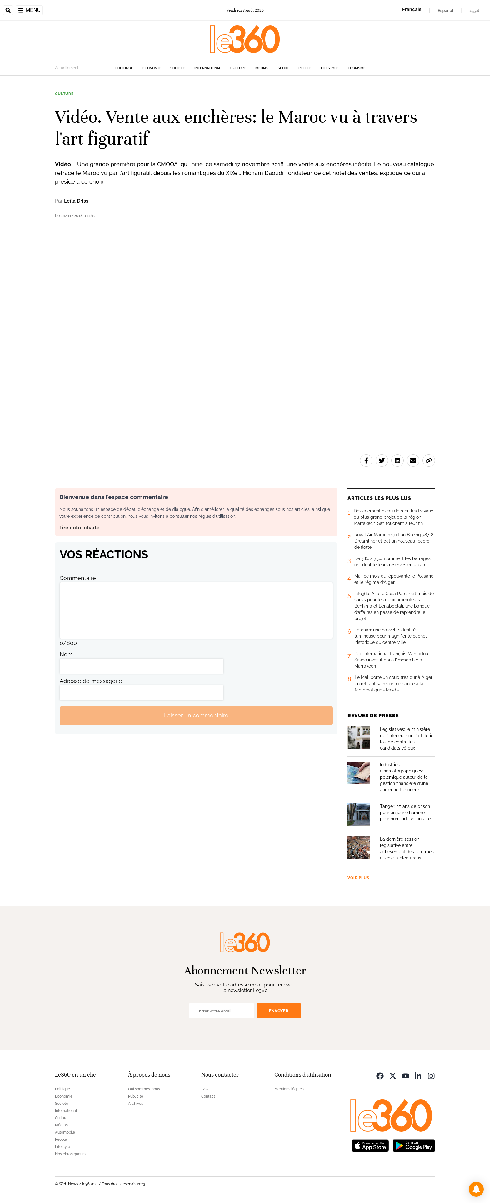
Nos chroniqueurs (70, 1154)
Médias (261, 68)
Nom (66, 654)
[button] (476, 1189)
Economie (151, 68)
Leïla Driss (76, 201)
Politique (124, 68)
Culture (238, 68)
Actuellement (66, 68)
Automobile (65, 1132)
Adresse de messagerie (91, 681)
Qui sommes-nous (144, 1089)
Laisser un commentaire (196, 715)
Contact (208, 1096)
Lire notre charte (79, 528)
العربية (475, 10)
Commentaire (78, 578)
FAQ (204, 1089)
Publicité (135, 1096)
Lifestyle (329, 68)
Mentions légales (289, 1089)
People (305, 68)
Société (177, 68)
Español (445, 10)
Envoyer (278, 1010)
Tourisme (357, 68)
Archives (135, 1103)
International (207, 68)
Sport (283, 68)
